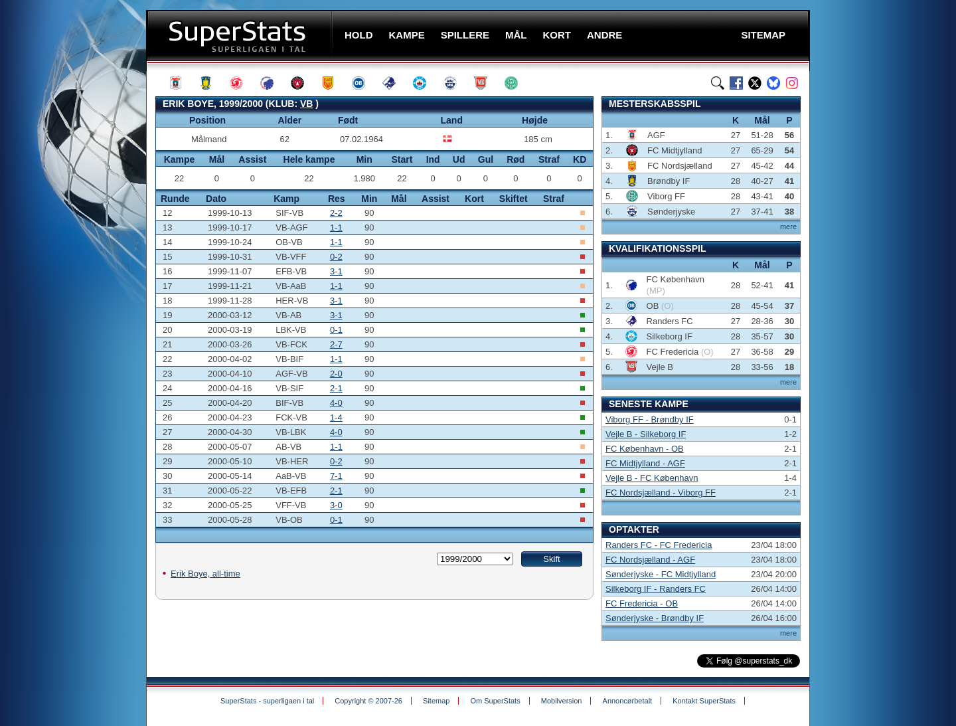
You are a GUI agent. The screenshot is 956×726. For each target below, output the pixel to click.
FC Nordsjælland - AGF (650, 560)
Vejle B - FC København (651, 478)
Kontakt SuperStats (704, 701)
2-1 (336, 388)
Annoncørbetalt (628, 701)
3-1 (336, 271)
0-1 (336, 330)
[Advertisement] (66, 262)
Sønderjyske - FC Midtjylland (660, 574)
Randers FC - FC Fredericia (658, 545)
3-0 (336, 505)
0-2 (336, 257)
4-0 (336, 403)
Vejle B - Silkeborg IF (645, 434)
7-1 (336, 476)
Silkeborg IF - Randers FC (655, 589)
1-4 (336, 417)
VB (306, 103)
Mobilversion (561, 701)
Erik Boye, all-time (205, 574)
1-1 (336, 227)
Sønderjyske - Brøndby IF (654, 618)
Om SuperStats (495, 701)
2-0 (336, 374)
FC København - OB (644, 449)
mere (788, 226)
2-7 (336, 344)
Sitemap (436, 701)
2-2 (336, 213)
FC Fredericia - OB (641, 603)
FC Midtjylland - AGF (645, 463)
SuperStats (241, 35)
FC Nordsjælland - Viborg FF (660, 493)
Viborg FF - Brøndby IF (649, 419)
